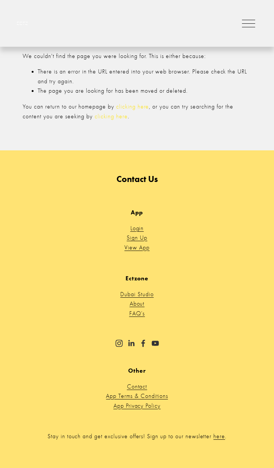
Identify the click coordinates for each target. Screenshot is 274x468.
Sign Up (137, 237)
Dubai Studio (137, 294)
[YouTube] (155, 343)
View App (137, 247)
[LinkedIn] (131, 343)
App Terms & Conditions (137, 396)
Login (137, 228)
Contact (137, 386)
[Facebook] (143, 343)
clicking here (132, 106)
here (219, 436)
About (137, 303)
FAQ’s (137, 313)
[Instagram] (119, 343)
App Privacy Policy (137, 405)
